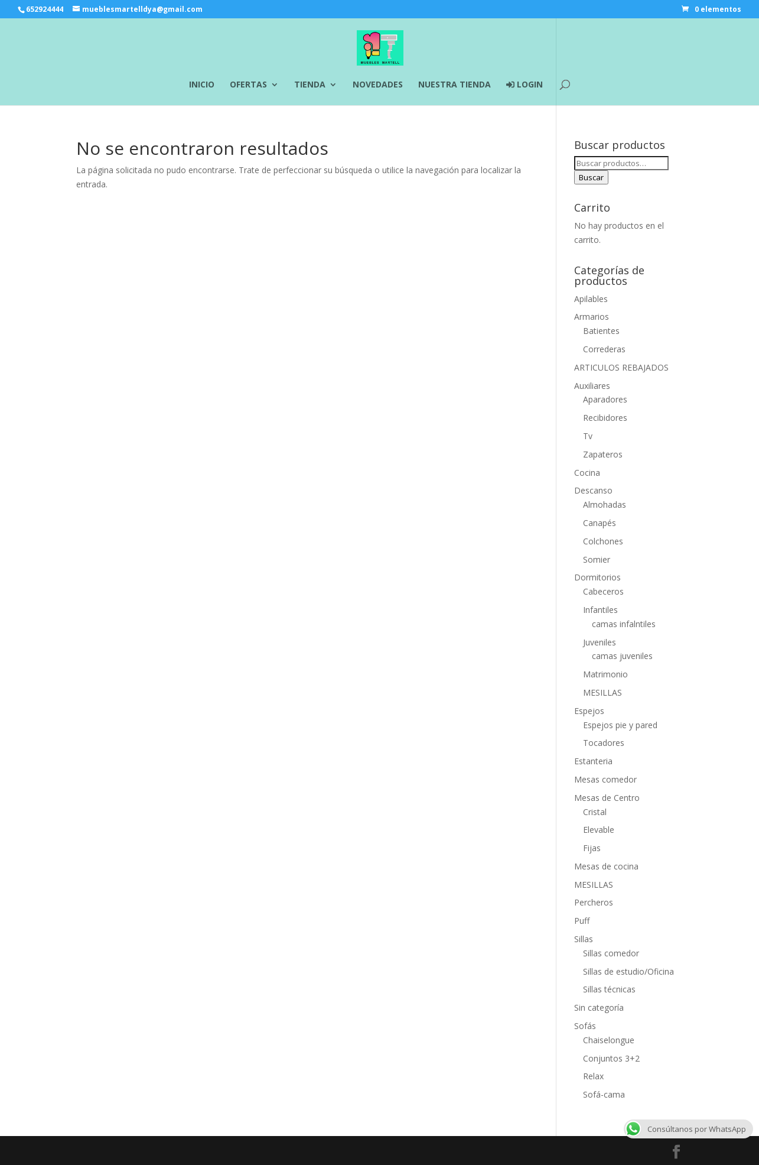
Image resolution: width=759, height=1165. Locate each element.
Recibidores (605, 417)
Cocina (587, 472)
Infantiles (600, 609)
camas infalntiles (624, 623)
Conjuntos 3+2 (611, 1058)
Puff (581, 920)
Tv (587, 436)
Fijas (592, 848)
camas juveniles (622, 655)
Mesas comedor (605, 779)
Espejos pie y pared (620, 725)
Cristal (595, 811)
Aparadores (605, 399)
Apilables (591, 298)
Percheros (593, 902)
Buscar (591, 177)
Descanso (593, 490)
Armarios (591, 316)
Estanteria (593, 761)
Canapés (599, 522)
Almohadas (604, 504)
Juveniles (599, 642)
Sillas (583, 939)
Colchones (603, 541)
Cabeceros (603, 591)
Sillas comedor (611, 953)
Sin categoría (599, 1007)
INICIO (201, 85)
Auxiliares (592, 385)
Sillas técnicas (609, 989)
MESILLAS (602, 692)
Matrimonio (605, 674)
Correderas (604, 349)
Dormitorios (597, 577)
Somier (596, 559)
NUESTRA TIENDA (454, 85)
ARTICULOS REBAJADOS (621, 367)
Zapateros (603, 454)
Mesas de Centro (607, 797)
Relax (593, 1076)
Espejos (589, 710)
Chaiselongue (608, 1040)
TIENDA (309, 85)
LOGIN (524, 85)
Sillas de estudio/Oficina (628, 971)
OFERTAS (248, 85)
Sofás (585, 1025)
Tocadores (603, 742)
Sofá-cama (604, 1094)
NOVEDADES (378, 85)
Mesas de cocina (606, 866)
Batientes (601, 330)
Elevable (598, 829)
